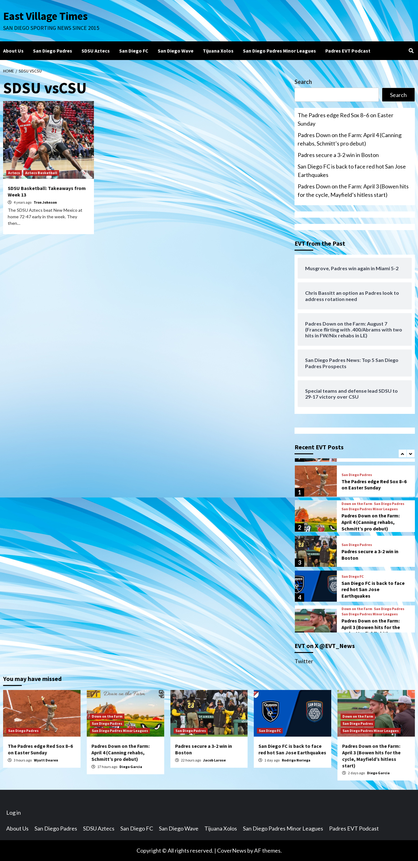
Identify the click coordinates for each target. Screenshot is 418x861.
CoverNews (231, 850)
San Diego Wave (175, 51)
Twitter (304, 661)
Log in (13, 812)
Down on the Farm (356, 504)
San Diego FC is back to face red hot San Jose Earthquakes (352, 170)
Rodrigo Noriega (296, 760)
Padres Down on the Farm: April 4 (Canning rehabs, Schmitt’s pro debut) (350, 139)
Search (303, 81)
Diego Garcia (130, 766)
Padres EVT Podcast (347, 51)
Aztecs (14, 172)
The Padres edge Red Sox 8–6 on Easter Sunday (345, 119)
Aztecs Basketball (41, 172)
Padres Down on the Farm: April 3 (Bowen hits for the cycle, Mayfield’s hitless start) (353, 190)
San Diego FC (133, 51)
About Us (13, 51)
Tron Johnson (45, 202)
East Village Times (45, 16)
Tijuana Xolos (218, 51)
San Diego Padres (52, 51)
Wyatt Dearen (46, 760)
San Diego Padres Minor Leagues (279, 51)
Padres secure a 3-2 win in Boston (338, 154)
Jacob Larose (214, 760)
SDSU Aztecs (95, 51)
